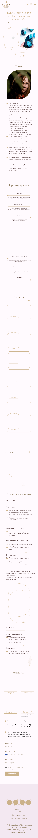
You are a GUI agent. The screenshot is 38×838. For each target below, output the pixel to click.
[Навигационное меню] (35, 4)
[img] (16, 802)
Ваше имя (9, 743)
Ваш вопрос (9, 759)
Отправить (12, 774)
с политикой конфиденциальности (15, 768)
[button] (28, 4)
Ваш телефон (10, 751)
